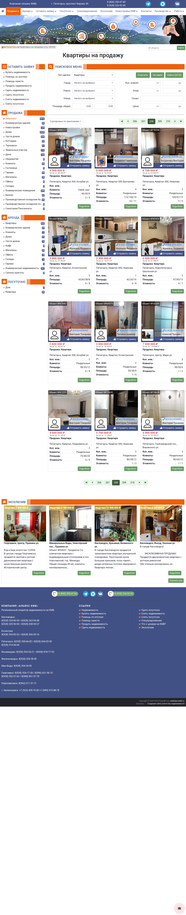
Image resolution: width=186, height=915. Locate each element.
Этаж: (136, 90)
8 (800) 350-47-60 (116, 2)
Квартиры (11, 47)
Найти (181, 48)
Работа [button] (179, 11)
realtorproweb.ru (177, 701)
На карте (157, 75)
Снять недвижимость (153, 613)
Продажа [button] (13, 11)
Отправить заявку (78, 594)
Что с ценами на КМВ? (153, 624)
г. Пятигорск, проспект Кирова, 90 (69, 3)
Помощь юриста (90, 620)
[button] (93, 75)
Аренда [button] (27, 11)
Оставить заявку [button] (46, 11)
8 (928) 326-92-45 (116, 5)
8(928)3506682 (78, 759)
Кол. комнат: (132, 82)
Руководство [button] (163, 11)
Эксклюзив (106, 11)
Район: (67, 90)
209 (160, 121)
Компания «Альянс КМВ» (23, 3)
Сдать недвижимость (93, 627)
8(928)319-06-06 (127, 759)
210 (168, 121)
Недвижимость (90, 610)
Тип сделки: (64, 75)
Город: (67, 82)
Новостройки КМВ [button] (126, 11)
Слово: (135, 98)
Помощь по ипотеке (92, 617)
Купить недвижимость (94, 613)
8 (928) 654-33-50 (173, 759)
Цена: (136, 106)
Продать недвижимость (95, 624)
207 (143, 121)
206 (135, 121)
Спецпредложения (87, 11)
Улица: (67, 98)
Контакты (146, 11)
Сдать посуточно (150, 610)
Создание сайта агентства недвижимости (166, 704)
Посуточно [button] (67, 11)
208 (151, 121)
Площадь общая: (62, 106)
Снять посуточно (150, 617)
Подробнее (84, 720)
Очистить (143, 75)
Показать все (176, 580)
